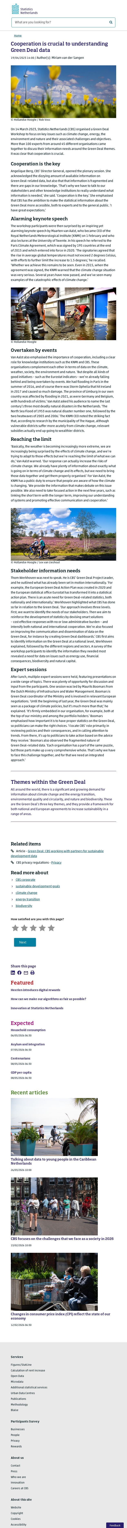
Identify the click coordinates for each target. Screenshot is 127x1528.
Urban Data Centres (23, 1393)
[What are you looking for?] (63, 22)
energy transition (28, 899)
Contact (15, 1466)
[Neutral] (33, 927)
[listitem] (12, 972)
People (15, 1435)
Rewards (16, 1446)
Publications (18, 1399)
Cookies (16, 1519)
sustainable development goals (38, 886)
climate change (26, 893)
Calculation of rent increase (28, 1370)
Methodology (19, 1404)
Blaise (14, 1410)
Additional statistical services (29, 1387)
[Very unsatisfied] (15, 927)
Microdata (17, 1382)
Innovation (18, 1482)
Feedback (115, 1525)
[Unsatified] (24, 927)
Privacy (56, 862)
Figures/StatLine (21, 1365)
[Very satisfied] (51, 927)
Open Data (17, 1376)
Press (14, 1471)
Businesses (18, 1429)
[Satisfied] (42, 927)
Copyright (17, 1513)
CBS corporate (25, 880)
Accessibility (18, 1525)
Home (18, 36)
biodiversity (24, 906)
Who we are (18, 1477)
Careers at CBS (19, 1488)
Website (16, 1507)
